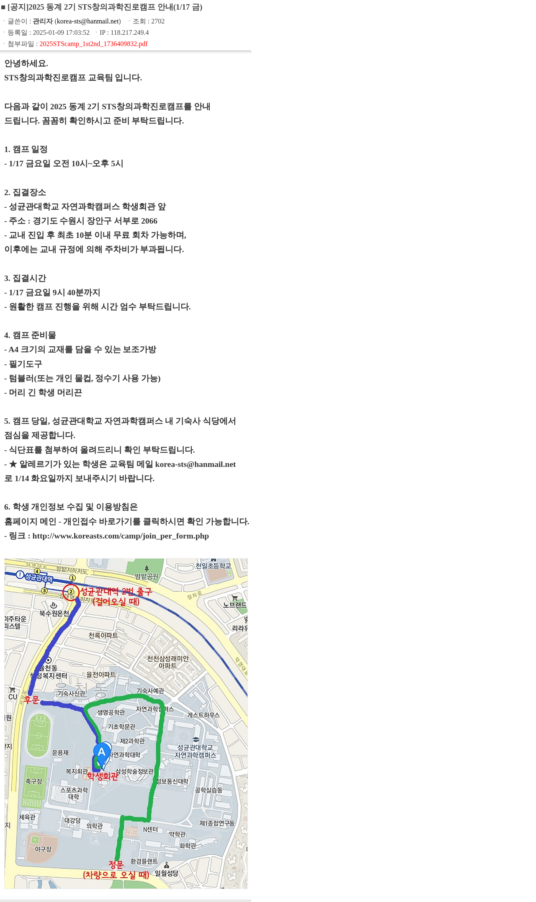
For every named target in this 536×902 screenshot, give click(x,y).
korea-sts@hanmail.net (88, 21)
